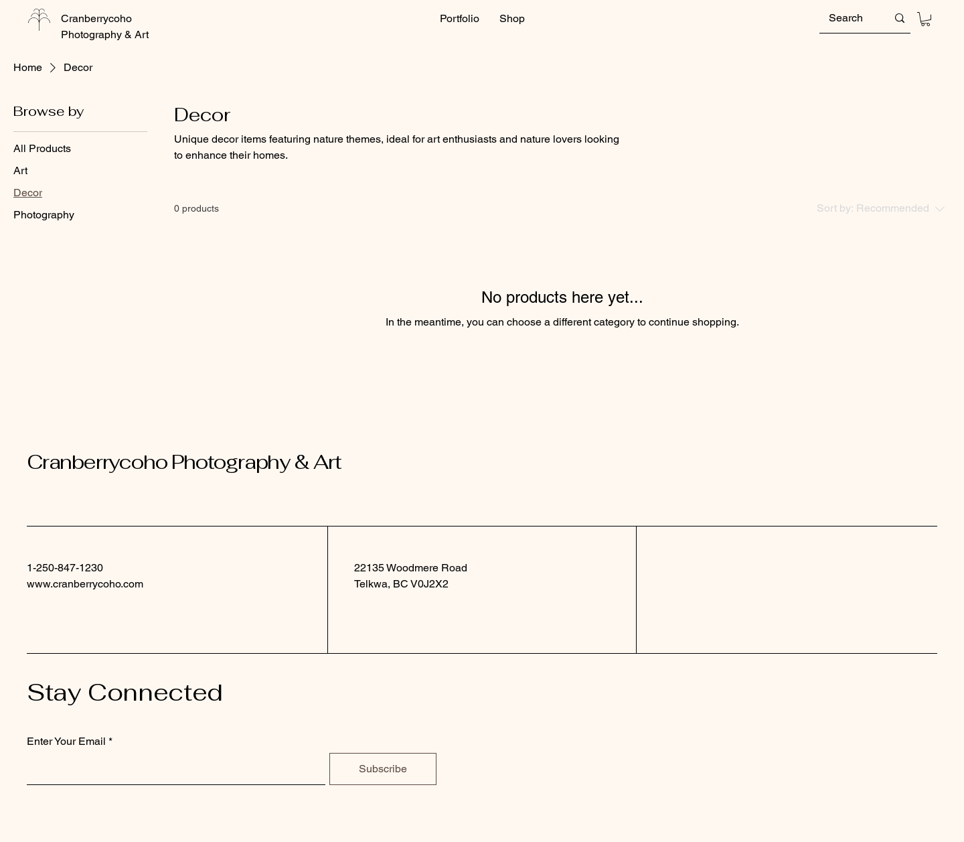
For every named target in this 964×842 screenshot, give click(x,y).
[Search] (848, 18)
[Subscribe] (382, 769)
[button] (925, 19)
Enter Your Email (66, 741)
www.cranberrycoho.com (85, 583)
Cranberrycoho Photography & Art (184, 462)
